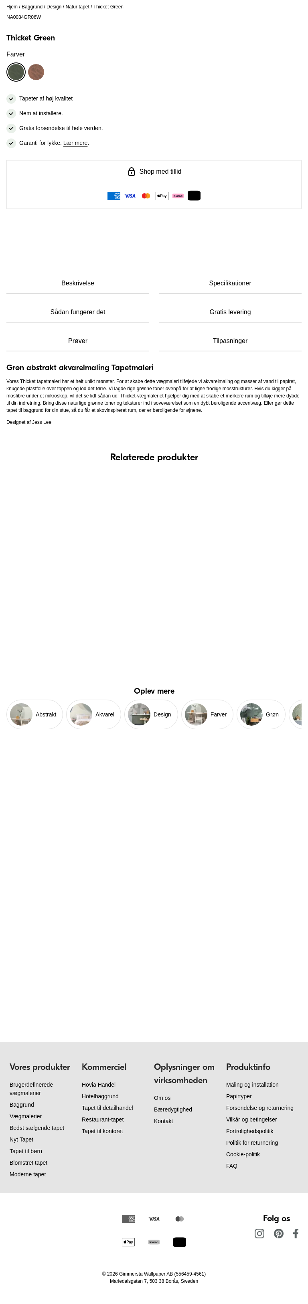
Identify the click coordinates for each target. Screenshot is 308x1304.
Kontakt (163, 1121)
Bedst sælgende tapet (37, 1128)
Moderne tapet (28, 1174)
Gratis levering (230, 312)
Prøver (77, 340)
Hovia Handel (99, 1084)
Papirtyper (239, 1096)
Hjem (12, 7)
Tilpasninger (230, 340)
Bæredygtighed (173, 1109)
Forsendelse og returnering (260, 1108)
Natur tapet (77, 7)
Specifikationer (230, 283)
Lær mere (75, 143)
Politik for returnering (252, 1142)
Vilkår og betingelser (251, 1119)
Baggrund (32, 7)
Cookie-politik (243, 1154)
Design (54, 7)
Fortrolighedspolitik (250, 1131)
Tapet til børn (26, 1151)
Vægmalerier (26, 1116)
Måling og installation (252, 1084)
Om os (162, 1098)
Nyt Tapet (21, 1139)
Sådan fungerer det (78, 312)
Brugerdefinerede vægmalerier (31, 1088)
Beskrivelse (77, 283)
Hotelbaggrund (100, 1096)
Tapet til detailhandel (107, 1108)
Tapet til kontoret (102, 1131)
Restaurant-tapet (103, 1119)
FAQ (231, 1166)
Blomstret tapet (28, 1163)
